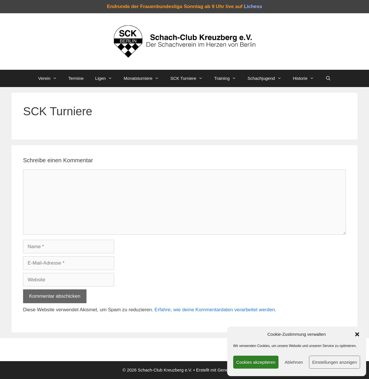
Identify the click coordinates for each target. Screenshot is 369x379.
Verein (50, 78)
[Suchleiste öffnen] (328, 78)
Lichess (253, 6)
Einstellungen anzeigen (334, 362)
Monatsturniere (144, 78)
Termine (76, 78)
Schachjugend (267, 78)
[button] (357, 334)
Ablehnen (294, 362)
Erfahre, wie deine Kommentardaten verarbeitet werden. (215, 309)
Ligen (106, 78)
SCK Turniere (189, 78)
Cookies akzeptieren (256, 362)
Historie (306, 78)
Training (228, 78)
